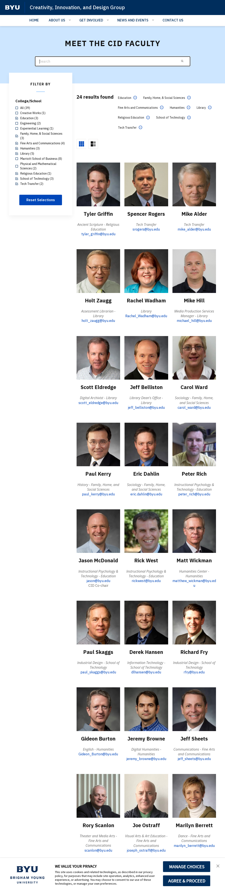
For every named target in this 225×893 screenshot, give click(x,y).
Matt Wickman (194, 560)
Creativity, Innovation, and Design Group (78, 7)
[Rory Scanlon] (98, 794)
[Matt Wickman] (194, 530)
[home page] (12, 7)
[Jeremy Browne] (146, 708)
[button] (218, 865)
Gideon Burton (98, 738)
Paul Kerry (98, 473)
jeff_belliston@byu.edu (146, 407)
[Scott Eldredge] (98, 357)
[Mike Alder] (194, 184)
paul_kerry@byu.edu (98, 494)
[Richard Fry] (194, 621)
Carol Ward (194, 386)
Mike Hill (194, 300)
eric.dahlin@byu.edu (146, 494)
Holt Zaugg (98, 300)
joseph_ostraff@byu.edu (146, 849)
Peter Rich (194, 473)
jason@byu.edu (98, 580)
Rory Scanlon (98, 824)
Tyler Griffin (98, 213)
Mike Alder (194, 213)
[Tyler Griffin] (98, 184)
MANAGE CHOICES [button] (186, 867)
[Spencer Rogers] (146, 184)
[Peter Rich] (194, 443)
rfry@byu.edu (194, 671)
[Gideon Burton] (98, 708)
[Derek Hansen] (146, 621)
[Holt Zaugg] (98, 270)
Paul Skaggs (98, 651)
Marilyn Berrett (194, 824)
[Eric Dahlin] (146, 443)
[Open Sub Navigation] (70, 20)
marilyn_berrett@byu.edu (194, 844)
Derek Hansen (146, 651)
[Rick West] (146, 530)
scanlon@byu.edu (98, 849)
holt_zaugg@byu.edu (98, 320)
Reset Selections (40, 200)
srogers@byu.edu (146, 229)
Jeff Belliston (146, 386)
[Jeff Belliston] (146, 357)
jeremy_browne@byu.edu (146, 758)
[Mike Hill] (194, 270)
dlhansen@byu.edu (146, 671)
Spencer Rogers (146, 213)
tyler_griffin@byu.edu (98, 234)
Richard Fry (194, 651)
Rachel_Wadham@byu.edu (146, 316)
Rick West (146, 560)
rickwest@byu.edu (146, 580)
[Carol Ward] (194, 357)
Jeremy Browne (146, 738)
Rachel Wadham (146, 300)
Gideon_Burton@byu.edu (98, 753)
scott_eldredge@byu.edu (98, 402)
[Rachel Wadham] (146, 270)
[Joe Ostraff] (146, 794)
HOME (34, 20)
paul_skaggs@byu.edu (98, 671)
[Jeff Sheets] (194, 708)
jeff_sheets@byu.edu (194, 758)
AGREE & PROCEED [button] (186, 881)
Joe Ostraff (146, 824)
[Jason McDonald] (98, 530)
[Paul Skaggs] (98, 621)
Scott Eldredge (98, 386)
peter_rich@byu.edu (194, 494)
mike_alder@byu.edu (194, 229)
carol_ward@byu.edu (194, 407)
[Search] (112, 61)
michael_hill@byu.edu (194, 320)
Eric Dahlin (146, 473)
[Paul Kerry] (98, 443)
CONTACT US (173, 20)
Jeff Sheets (194, 738)
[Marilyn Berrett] (194, 794)
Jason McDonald (98, 560)
